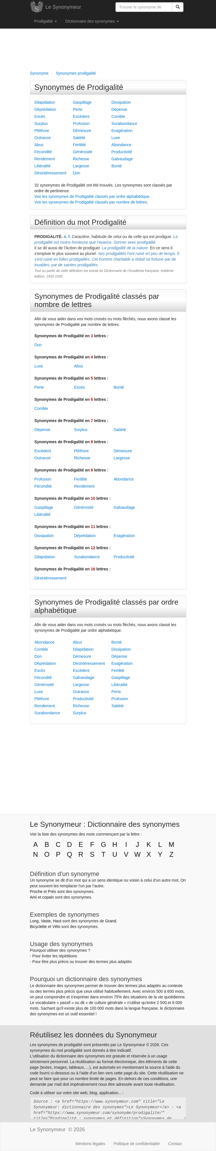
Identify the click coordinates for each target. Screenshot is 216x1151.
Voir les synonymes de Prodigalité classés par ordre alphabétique (92, 196)
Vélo (56, 926)
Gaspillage (82, 102)
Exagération (122, 130)
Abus (39, 144)
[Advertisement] (108, 48)
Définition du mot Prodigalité (81, 222)
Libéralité (43, 166)
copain (48, 897)
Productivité (122, 152)
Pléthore (42, 130)
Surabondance (124, 123)
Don (76, 173)
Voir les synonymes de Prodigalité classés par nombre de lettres (91, 202)
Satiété (79, 137)
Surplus (41, 123)
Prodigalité (45, 21)
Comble (118, 116)
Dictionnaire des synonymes (92, 21)
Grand (110, 921)
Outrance (43, 137)
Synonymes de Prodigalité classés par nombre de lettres (97, 300)
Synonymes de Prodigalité (79, 87)
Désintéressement (51, 173)
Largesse (81, 166)
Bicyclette (38, 926)
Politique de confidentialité (137, 1143)
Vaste (46, 921)
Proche (36, 891)
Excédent (81, 116)
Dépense (119, 109)
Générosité (82, 152)
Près (52, 891)
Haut (57, 921)
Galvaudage (122, 159)
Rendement (45, 159)
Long (34, 921)
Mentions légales (90, 1143)
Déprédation (45, 109)
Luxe (116, 137)
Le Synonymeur (63, 7)
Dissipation (121, 102)
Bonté (117, 166)
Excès (40, 116)
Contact (175, 1143)
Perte (77, 109)
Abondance (122, 144)
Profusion (81, 123)
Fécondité (43, 152)
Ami (33, 897)
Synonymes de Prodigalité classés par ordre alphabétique (107, 606)
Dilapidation (45, 102)
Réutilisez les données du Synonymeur (93, 1035)
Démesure (82, 130)
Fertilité (79, 144)
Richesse (81, 159)
